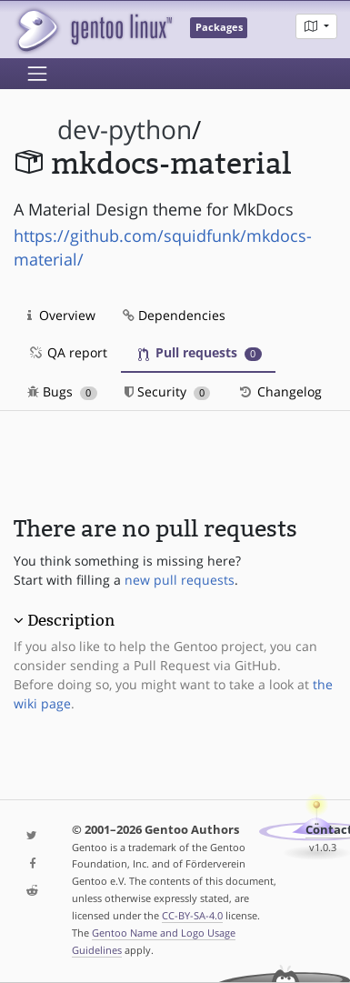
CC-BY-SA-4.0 (192, 915)
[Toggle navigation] (37, 73)
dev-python (124, 129)
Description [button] (71, 620)
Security (168, 391)
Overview (61, 315)
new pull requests (180, 579)
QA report (67, 352)
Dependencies (174, 315)
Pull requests (200, 352)
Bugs (62, 391)
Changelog (279, 391)
